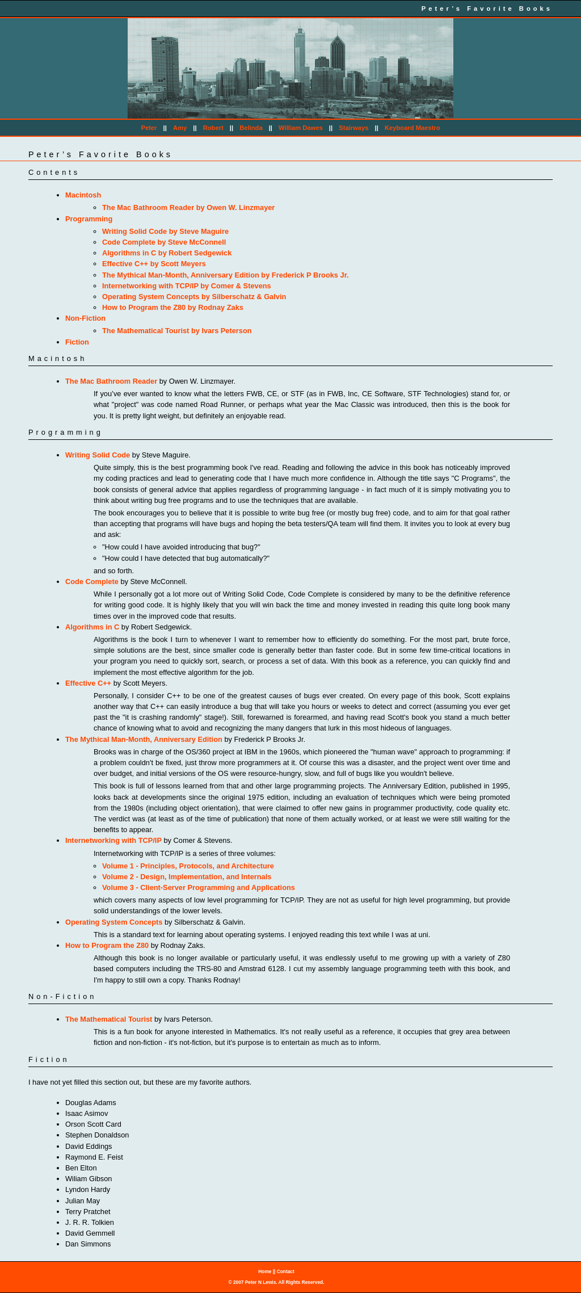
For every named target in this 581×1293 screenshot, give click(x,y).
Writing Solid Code (97, 455)
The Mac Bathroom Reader (111, 381)
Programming (88, 219)
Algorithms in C (92, 627)
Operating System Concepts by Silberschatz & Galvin (194, 296)
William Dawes (301, 127)
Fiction (77, 342)
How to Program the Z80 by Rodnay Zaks (172, 307)
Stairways (353, 127)
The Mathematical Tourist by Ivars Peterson (177, 330)
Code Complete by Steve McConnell (164, 242)
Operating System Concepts (113, 922)
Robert (213, 127)
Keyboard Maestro (412, 127)
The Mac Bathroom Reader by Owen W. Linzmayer (188, 207)
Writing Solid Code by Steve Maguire (165, 231)
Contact (285, 1271)
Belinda (250, 127)
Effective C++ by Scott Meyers (154, 263)
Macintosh (83, 195)
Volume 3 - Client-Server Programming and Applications (198, 887)
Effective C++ (88, 683)
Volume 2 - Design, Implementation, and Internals (186, 876)
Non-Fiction (85, 318)
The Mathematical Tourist (108, 1019)
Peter (149, 127)
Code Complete (92, 581)
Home (264, 1271)
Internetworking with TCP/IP (113, 840)
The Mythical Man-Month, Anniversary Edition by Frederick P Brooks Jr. (225, 275)
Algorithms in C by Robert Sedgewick (166, 253)
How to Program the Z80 (107, 945)
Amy (180, 127)
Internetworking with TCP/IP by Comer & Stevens (186, 286)
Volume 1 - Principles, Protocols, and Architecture (188, 866)
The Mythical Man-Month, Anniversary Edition (143, 739)
